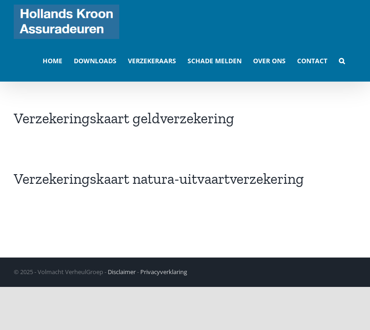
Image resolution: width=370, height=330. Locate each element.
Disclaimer (122, 272)
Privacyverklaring (163, 272)
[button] (342, 60)
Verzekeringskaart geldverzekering (124, 118)
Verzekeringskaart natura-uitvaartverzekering (159, 178)
